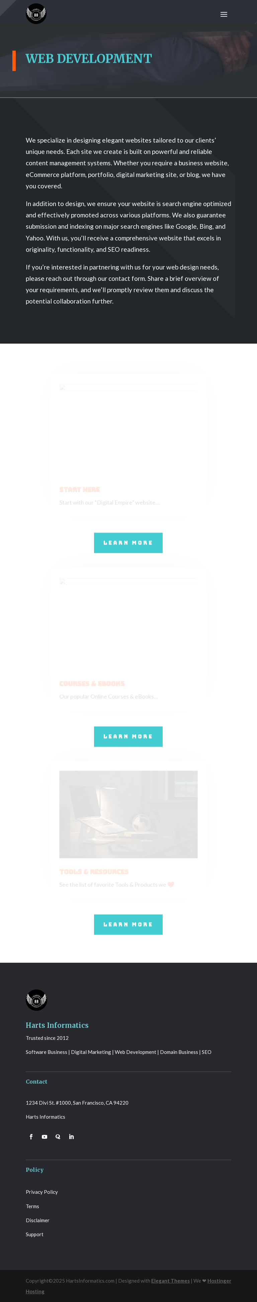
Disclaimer (38, 1220)
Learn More (128, 542)
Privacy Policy (42, 1192)
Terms (32, 1206)
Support (35, 1234)
